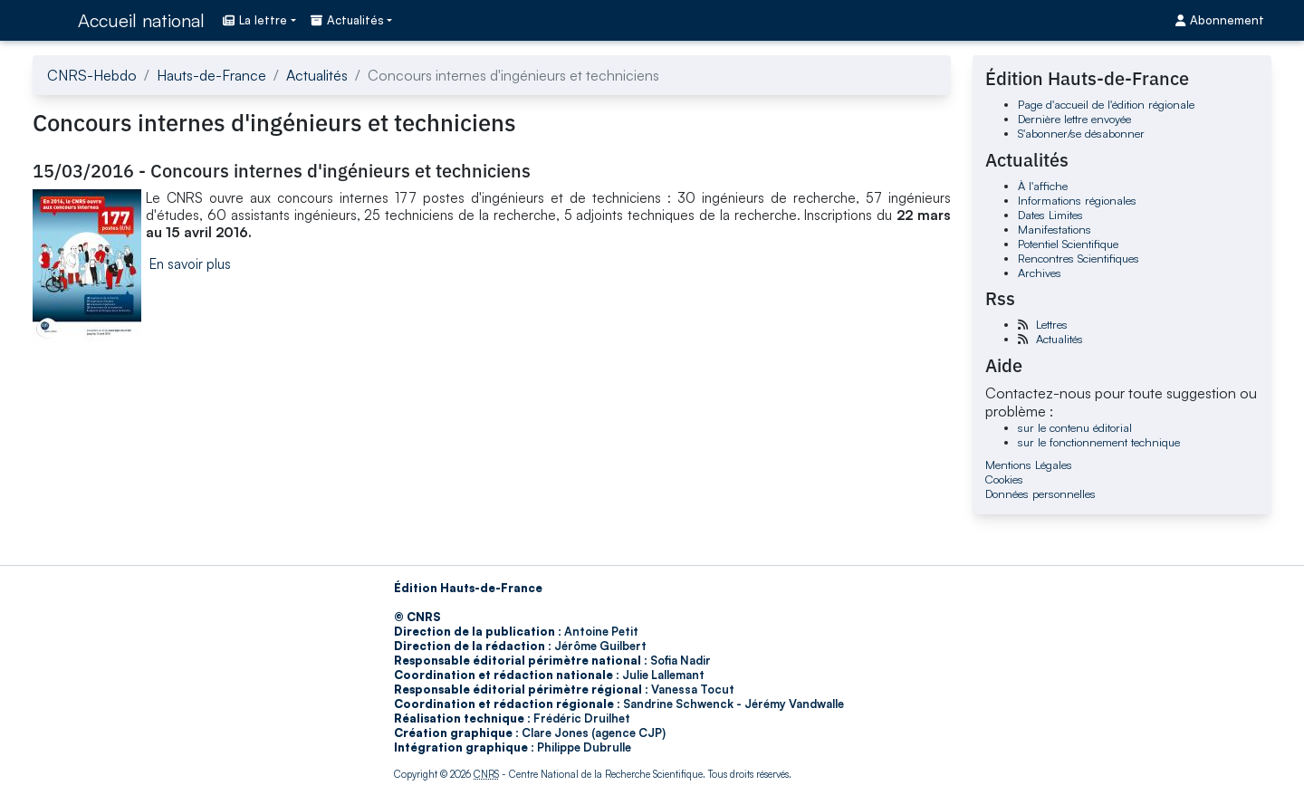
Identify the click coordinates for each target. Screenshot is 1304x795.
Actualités (317, 75)
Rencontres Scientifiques (1078, 258)
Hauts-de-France (211, 75)
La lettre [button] (255, 20)
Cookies (1004, 479)
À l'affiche (1043, 185)
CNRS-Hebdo (92, 75)
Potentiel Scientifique (1068, 243)
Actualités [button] (347, 20)
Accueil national (141, 20)
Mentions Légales (1028, 464)
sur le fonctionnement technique (1099, 442)
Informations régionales (1077, 200)
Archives (1039, 272)
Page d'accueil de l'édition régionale (1106, 104)
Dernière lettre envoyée (1074, 118)
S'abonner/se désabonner (1081, 133)
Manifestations (1054, 229)
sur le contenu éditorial (1075, 427)
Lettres (1052, 324)
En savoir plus (190, 264)
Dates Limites (1050, 214)
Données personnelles (1040, 493)
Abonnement (1219, 20)
